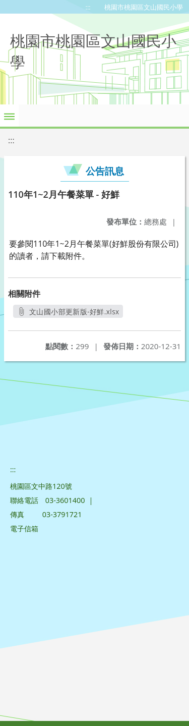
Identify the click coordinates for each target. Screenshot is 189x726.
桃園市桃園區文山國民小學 (143, 7)
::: (88, 7)
